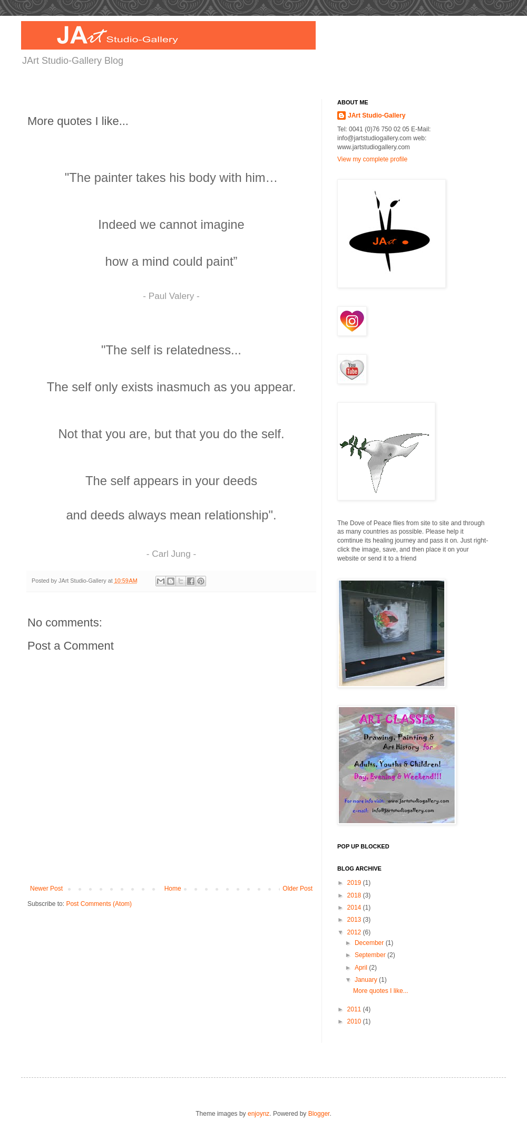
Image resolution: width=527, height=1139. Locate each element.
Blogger (319, 1113)
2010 (355, 1021)
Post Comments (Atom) (99, 904)
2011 (355, 1009)
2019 (355, 882)
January (367, 979)
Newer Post (46, 888)
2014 (355, 907)
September (371, 955)
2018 (355, 895)
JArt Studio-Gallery (376, 115)
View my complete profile (372, 159)
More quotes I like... (380, 991)
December (370, 943)
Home (172, 888)
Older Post (297, 888)
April (362, 967)
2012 (355, 932)
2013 (355, 919)
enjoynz (258, 1113)
